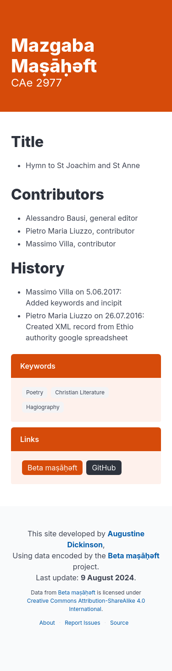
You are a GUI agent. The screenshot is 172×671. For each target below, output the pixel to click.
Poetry (34, 392)
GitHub (104, 467)
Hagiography (43, 407)
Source (119, 622)
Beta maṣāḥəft (52, 467)
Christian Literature (80, 392)
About (47, 622)
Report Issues (82, 622)
